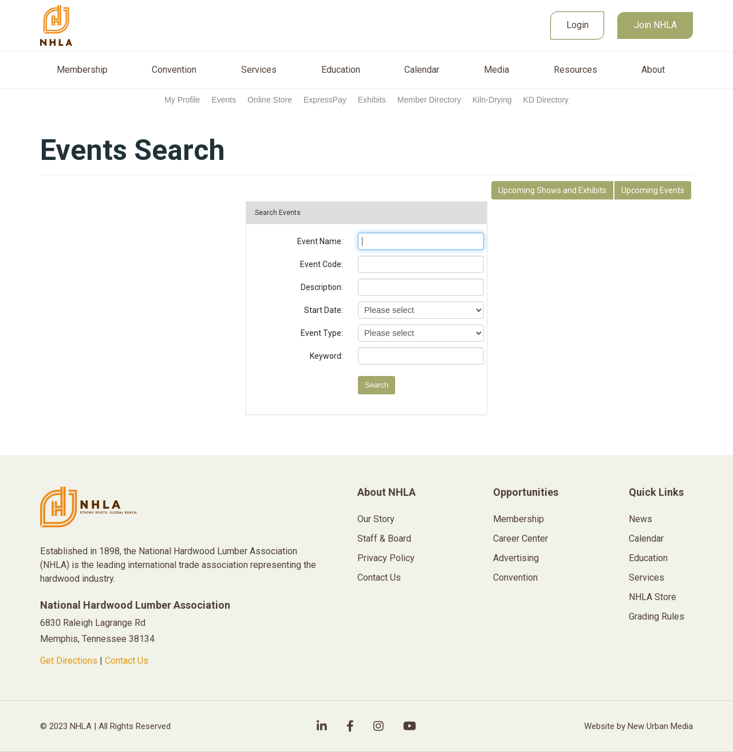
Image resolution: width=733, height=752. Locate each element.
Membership (82, 70)
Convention (174, 70)
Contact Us (126, 660)
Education (340, 70)
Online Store (269, 99)
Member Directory (429, 99)
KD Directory (545, 99)
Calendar (421, 70)
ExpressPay (325, 99)
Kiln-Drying (491, 99)
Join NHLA (655, 24)
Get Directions (68, 660)
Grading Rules (656, 616)
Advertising (516, 558)
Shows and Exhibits (552, 190)
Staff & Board (384, 538)
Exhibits (372, 99)
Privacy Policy (386, 558)
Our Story (376, 519)
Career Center (520, 538)
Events (223, 99)
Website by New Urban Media (638, 726)
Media (496, 70)
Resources (575, 70)
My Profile (182, 99)
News (640, 519)
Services (259, 70)
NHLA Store (652, 597)
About (653, 70)
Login (577, 24)
